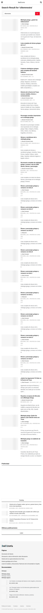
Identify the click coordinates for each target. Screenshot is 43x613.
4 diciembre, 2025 (26, 76)
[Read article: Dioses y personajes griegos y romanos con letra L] (10, 298)
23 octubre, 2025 (26, 121)
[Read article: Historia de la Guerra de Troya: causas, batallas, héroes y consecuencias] (10, 97)
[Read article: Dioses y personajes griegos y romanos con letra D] (10, 234)
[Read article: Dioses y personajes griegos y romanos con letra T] (10, 362)
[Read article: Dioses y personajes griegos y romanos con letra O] (10, 340)
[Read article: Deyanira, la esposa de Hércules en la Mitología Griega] (10, 401)
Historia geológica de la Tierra (9, 561)
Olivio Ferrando (25, 190)
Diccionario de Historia (7, 554)
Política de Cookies (6, 606)
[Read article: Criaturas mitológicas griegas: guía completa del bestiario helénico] (10, 74)
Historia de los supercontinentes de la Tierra (13, 559)
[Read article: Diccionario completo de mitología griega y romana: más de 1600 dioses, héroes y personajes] (10, 168)
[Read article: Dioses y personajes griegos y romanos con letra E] (10, 255)
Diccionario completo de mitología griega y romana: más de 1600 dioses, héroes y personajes (31, 164)
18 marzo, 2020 (34, 382)
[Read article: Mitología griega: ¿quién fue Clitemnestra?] (10, 25)
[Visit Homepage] (21, 2)
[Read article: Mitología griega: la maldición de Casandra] (10, 444)
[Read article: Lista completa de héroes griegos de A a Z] (10, 48)
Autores (22, 606)
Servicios (28, 606)
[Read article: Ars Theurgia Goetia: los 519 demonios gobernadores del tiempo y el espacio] (5, 589)
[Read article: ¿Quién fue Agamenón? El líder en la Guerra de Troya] (10, 383)
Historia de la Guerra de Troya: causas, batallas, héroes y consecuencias (30, 94)
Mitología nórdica (6, 575)
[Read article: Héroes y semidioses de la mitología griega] (10, 142)
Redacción (24, 232)
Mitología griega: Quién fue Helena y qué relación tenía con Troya (30, 417)
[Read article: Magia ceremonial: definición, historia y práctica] (5, 596)
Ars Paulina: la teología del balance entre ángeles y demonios (25, 581)
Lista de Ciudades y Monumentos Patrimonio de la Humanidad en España (21, 563)
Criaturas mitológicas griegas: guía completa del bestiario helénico (30, 70)
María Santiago (25, 24)
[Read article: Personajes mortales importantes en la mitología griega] (10, 121)
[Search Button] (41, 2)
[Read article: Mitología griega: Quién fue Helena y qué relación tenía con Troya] (10, 421)
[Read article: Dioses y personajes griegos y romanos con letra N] (10, 319)
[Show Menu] (2, 2)
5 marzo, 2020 (25, 402)
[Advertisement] (21, 482)
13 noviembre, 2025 (26, 100)
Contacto (15, 606)
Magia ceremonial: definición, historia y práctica (21, 595)
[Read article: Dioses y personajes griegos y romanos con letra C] (10, 212)
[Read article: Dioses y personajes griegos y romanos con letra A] (10, 191)
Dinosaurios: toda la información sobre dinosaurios (15, 556)
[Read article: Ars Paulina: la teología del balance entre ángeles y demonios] (5, 582)
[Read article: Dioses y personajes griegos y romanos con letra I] (10, 276)
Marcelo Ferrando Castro (27, 47)
